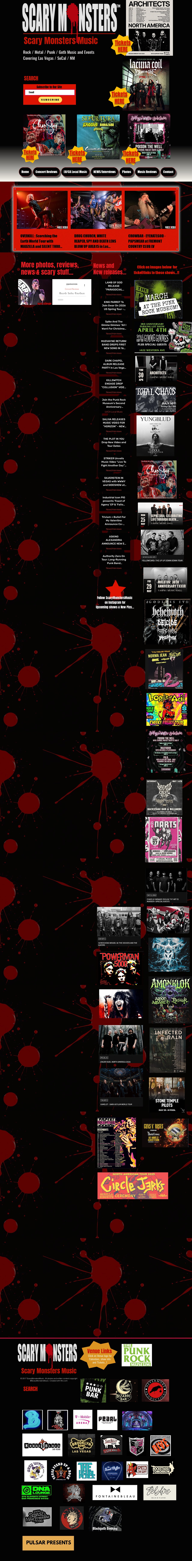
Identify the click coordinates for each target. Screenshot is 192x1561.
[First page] (99, 575)
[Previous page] (106, 575)
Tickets (119, 94)
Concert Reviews (72, 289)
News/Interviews (114, 294)
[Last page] (130, 575)
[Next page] (123, 575)
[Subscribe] (50, 100)
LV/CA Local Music (114, 412)
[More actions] (85, 285)
